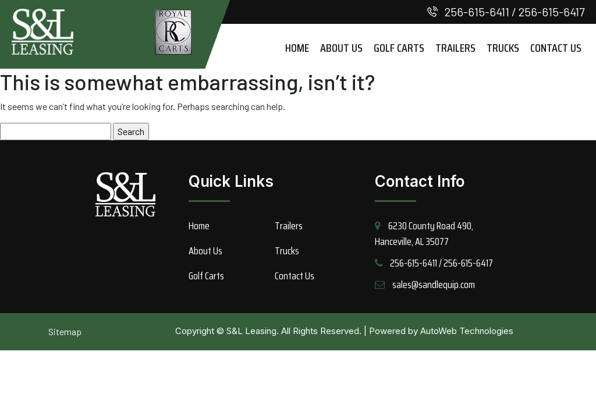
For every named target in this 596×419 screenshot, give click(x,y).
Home (297, 47)
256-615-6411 (477, 12)
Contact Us (555, 47)
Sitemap (64, 331)
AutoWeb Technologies (466, 330)
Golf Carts (399, 47)
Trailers (455, 47)
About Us (341, 47)
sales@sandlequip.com (433, 284)
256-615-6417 (551, 12)
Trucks (503, 47)
